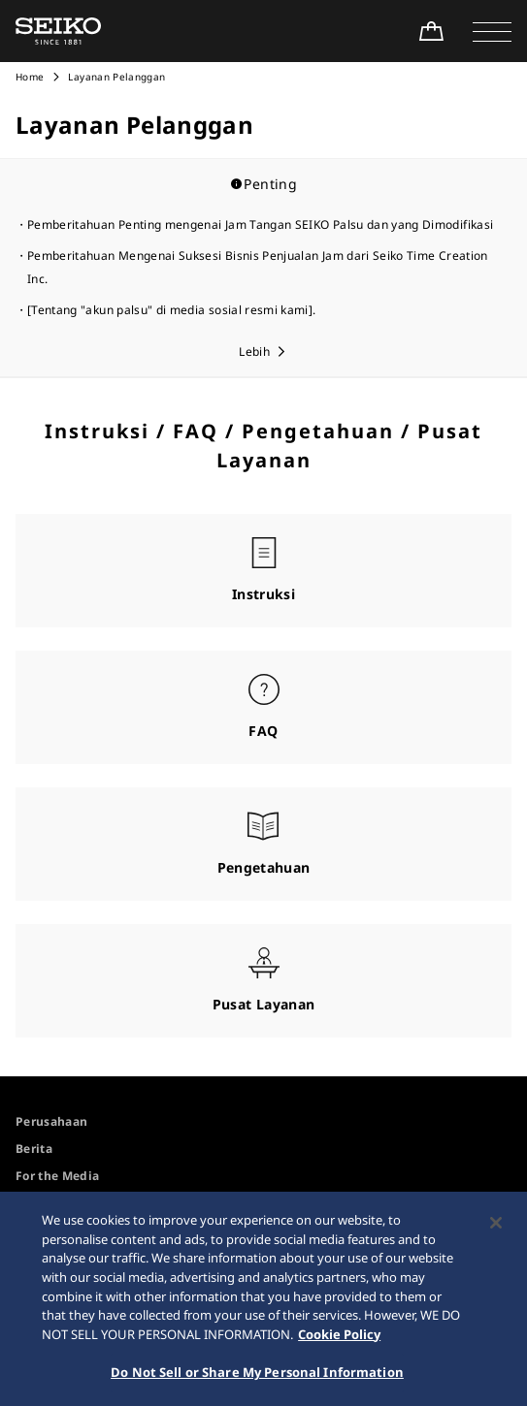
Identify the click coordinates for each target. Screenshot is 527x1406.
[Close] (496, 1227)
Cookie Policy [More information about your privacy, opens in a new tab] (339, 1338)
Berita (34, 1148)
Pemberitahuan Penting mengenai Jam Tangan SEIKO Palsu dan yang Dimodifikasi (260, 224)
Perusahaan (52, 1121)
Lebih (254, 351)
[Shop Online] (431, 31)
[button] (492, 31)
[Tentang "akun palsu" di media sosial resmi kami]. (171, 310)
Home (30, 76)
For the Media (58, 1175)
